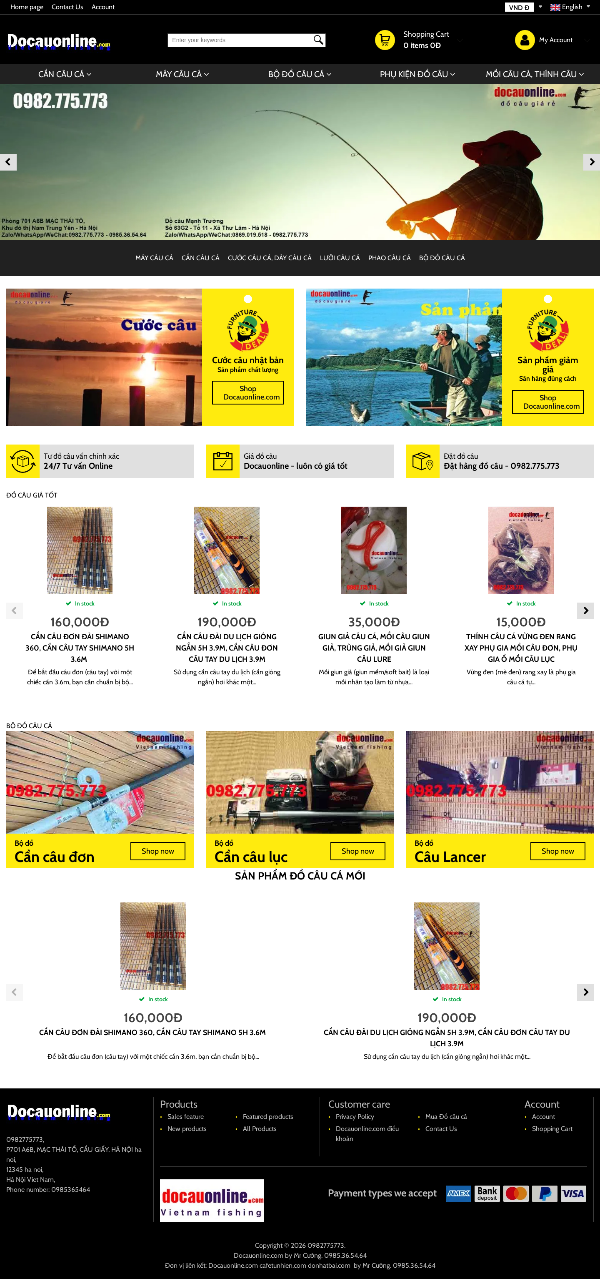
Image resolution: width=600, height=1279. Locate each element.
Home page (26, 7)
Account (103, 7)
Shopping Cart (552, 1129)
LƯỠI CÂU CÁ (340, 258)
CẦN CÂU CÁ (61, 74)
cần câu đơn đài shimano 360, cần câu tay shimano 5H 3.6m (79, 648)
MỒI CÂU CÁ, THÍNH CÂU (531, 74)
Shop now (158, 851)
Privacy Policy (355, 1117)
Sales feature (186, 1117)
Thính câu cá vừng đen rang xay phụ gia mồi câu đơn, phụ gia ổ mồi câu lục (521, 648)
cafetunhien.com (283, 1265)
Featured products (268, 1117)
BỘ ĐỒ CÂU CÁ (296, 74)
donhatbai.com (329, 1265)
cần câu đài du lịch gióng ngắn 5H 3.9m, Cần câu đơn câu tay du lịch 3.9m (227, 648)
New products (187, 1129)
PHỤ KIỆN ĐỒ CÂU (414, 74)
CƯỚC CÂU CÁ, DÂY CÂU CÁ (270, 258)
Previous (8, 162)
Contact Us (67, 7)
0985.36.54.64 (345, 1255)
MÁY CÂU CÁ (179, 74)
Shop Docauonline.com (251, 393)
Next (591, 162)
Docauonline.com (258, 1255)
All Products (260, 1129)
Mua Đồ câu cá (446, 1117)
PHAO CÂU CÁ (389, 258)
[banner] (300, 162)
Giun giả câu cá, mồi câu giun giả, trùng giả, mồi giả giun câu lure (374, 648)
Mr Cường (307, 1255)
